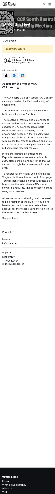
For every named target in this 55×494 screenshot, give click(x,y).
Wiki (4, 491)
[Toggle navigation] (50, 4)
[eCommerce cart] (44, 4)
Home (5, 481)
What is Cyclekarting (13, 484)
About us (7, 488)
